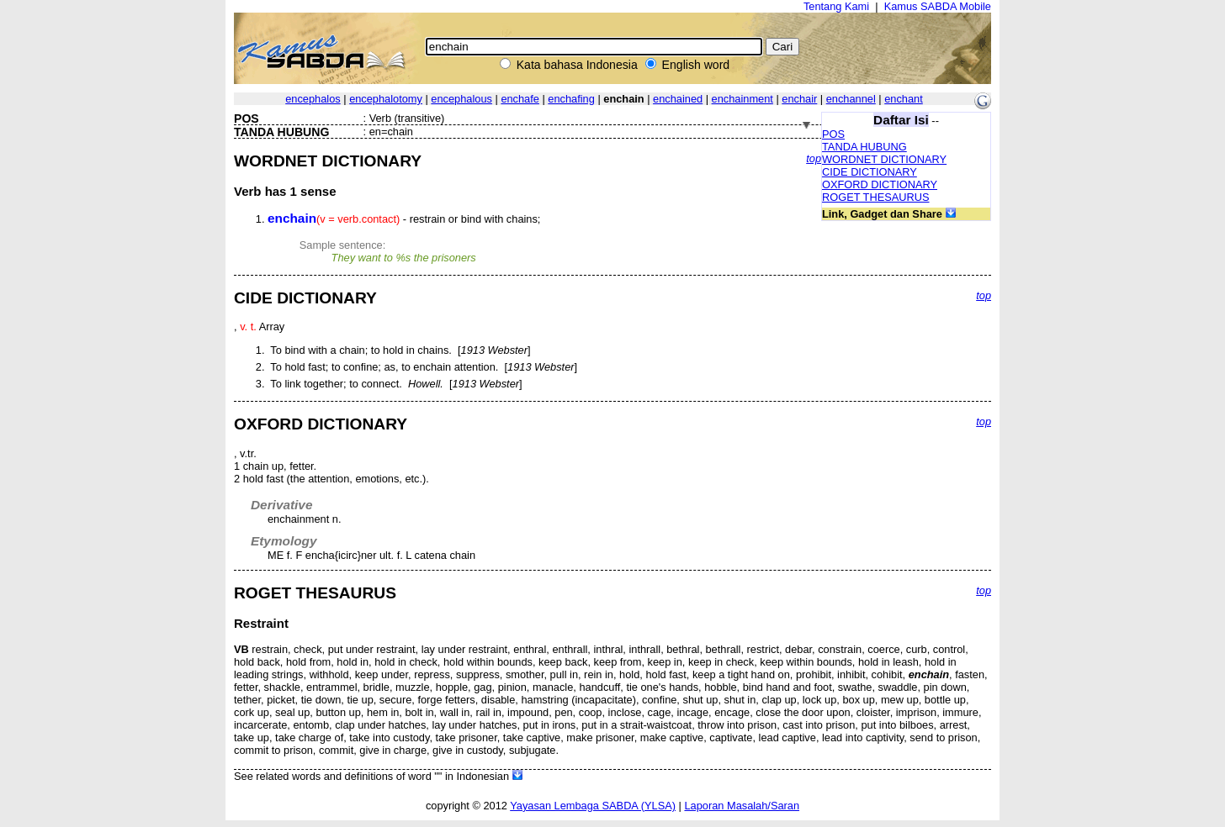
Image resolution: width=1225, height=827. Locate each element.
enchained (678, 98)
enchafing (571, 98)
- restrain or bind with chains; (404, 219)
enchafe (520, 98)
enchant (903, 98)
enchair (799, 98)
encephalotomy (385, 98)
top (813, 158)
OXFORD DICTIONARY (879, 184)
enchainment (742, 98)
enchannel (851, 98)
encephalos (312, 98)
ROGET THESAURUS (876, 197)
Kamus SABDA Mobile (937, 6)
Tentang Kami (836, 6)
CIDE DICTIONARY (869, 172)
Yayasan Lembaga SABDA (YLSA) (593, 805)
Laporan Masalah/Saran (741, 805)
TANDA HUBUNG (864, 146)
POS (833, 134)
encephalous (461, 98)
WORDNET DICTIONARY (884, 159)
